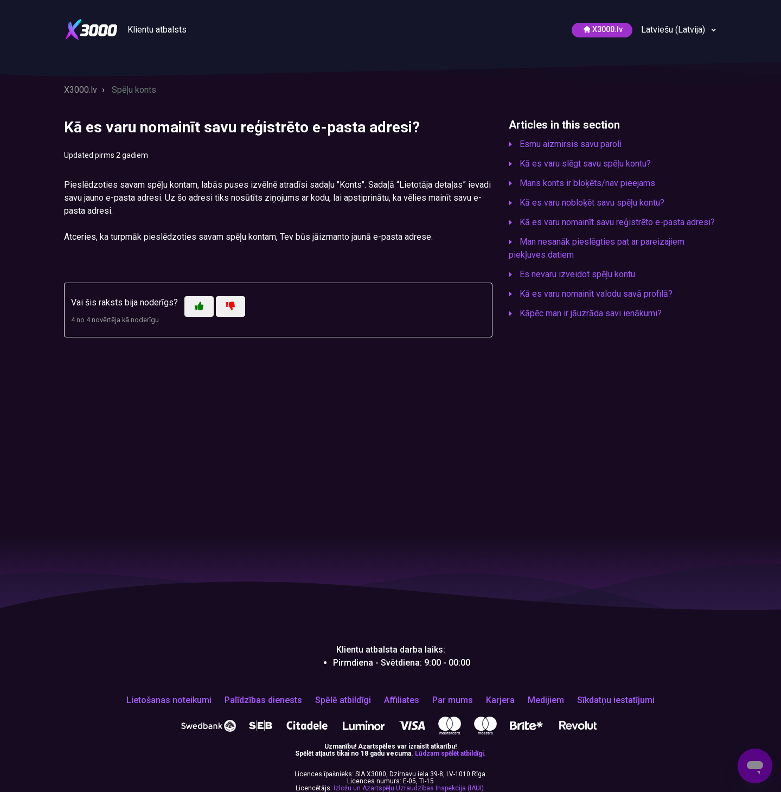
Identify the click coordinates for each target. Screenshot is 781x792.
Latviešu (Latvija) (674, 29)
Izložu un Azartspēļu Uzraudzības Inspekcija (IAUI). (409, 788)
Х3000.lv (603, 29)
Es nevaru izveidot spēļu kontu (577, 274)
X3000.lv (80, 90)
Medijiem (546, 700)
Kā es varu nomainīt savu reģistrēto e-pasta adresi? (617, 222)
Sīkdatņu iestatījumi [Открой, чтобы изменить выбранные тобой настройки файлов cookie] (616, 700)
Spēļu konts (134, 90)
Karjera (500, 700)
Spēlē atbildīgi (343, 700)
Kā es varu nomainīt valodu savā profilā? (596, 294)
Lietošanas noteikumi (169, 700)
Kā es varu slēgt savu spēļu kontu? (585, 163)
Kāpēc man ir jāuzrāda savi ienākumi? (591, 313)
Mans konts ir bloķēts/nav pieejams (587, 183)
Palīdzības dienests (263, 700)
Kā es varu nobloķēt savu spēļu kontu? (592, 202)
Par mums (452, 700)
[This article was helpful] (199, 306)
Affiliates (401, 700)
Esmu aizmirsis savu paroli (571, 144)
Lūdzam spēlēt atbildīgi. (450, 753)
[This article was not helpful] (230, 306)
